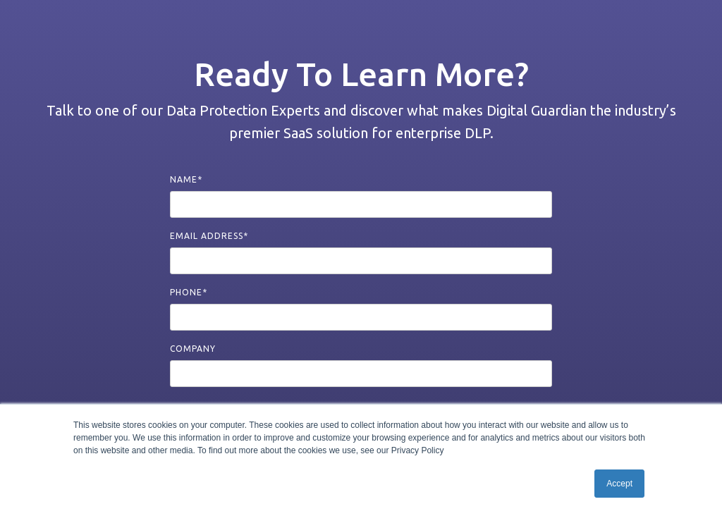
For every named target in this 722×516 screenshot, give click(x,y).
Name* (186, 179)
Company (193, 348)
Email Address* (209, 235)
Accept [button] (619, 484)
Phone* (188, 292)
